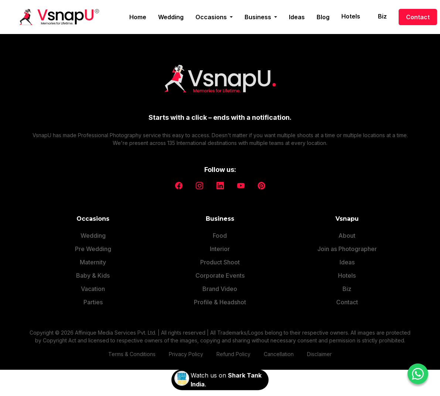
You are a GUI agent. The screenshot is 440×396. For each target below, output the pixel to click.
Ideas (297, 17)
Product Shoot (220, 262)
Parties (93, 302)
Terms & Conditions (132, 354)
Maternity (93, 262)
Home (137, 17)
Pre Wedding (93, 249)
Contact (418, 17)
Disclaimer (319, 354)
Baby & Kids (93, 275)
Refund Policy (233, 354)
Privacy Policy (186, 354)
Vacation (93, 288)
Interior (220, 249)
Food (220, 235)
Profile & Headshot (220, 302)
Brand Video (219, 288)
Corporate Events (220, 275)
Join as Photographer (347, 249)
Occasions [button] (211, 17)
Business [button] (259, 17)
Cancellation (279, 354)
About (346, 235)
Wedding (171, 17)
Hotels (350, 16)
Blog (323, 17)
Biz (382, 16)
